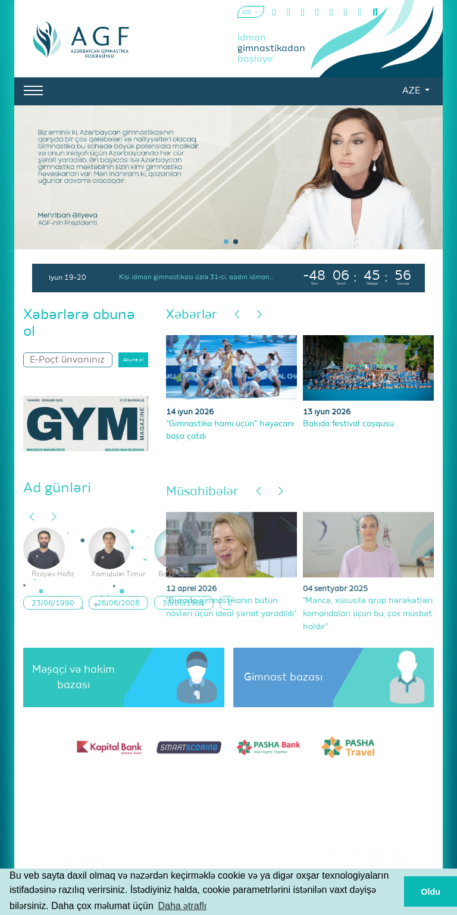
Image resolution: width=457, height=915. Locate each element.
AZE (412, 91)
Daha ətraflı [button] (182, 906)
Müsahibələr (202, 492)
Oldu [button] (430, 892)
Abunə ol (133, 360)
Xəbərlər (191, 315)
